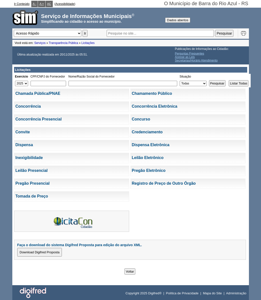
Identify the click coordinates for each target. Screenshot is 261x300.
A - (34, 4)
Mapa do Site (212, 293)
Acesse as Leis (185, 57)
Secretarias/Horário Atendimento (196, 60)
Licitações (87, 43)
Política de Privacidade (182, 293)
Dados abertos (178, 20)
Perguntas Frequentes (189, 53)
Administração (236, 293)
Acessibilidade (64, 4)
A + (41, 4)
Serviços (40, 43)
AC (49, 4)
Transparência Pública (63, 43)
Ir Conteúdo (22, 4)
